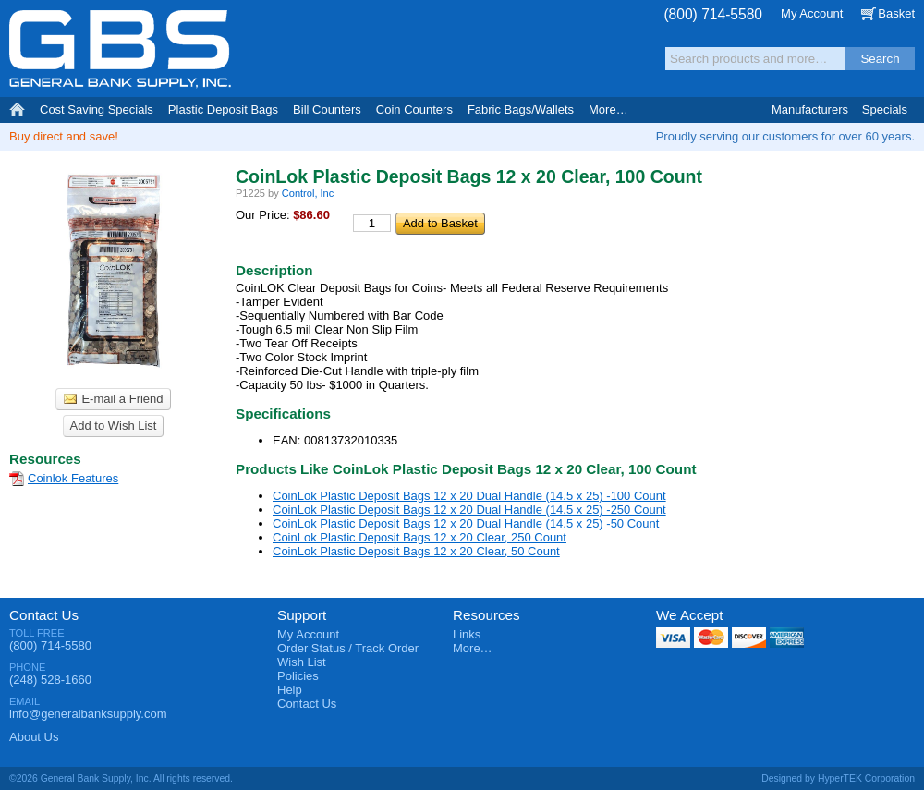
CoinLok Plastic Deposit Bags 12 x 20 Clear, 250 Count (419, 537)
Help (289, 690)
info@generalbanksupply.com (88, 714)
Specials (884, 109)
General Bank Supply (120, 49)
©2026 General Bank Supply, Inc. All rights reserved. (121, 778)
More (608, 109)
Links (466, 634)
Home (17, 110)
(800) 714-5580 (712, 14)
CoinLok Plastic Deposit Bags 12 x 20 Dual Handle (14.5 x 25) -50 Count (466, 523)
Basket (896, 13)
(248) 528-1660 (50, 680)
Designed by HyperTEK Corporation (838, 778)
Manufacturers (810, 109)
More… (472, 648)
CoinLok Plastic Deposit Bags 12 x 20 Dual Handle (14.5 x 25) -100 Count (469, 496)
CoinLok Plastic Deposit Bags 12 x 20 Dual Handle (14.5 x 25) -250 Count (469, 510)
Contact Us (44, 615)
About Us (33, 737)
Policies (298, 676)
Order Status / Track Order (348, 648)
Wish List (301, 662)
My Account (812, 13)
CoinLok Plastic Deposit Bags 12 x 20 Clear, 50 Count (416, 551)
